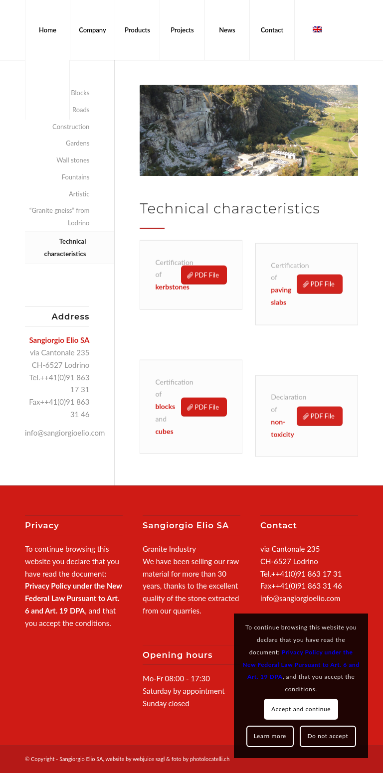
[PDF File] (204, 280)
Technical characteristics (65, 247)
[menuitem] (47, 30)
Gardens (77, 143)
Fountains (76, 177)
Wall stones (72, 160)
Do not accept (327, 736)
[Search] (47, 90)
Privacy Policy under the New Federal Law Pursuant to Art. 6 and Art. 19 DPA (73, 598)
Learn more (270, 736)
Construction (70, 127)
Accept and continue (301, 709)
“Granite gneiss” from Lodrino (59, 216)
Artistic (79, 194)
